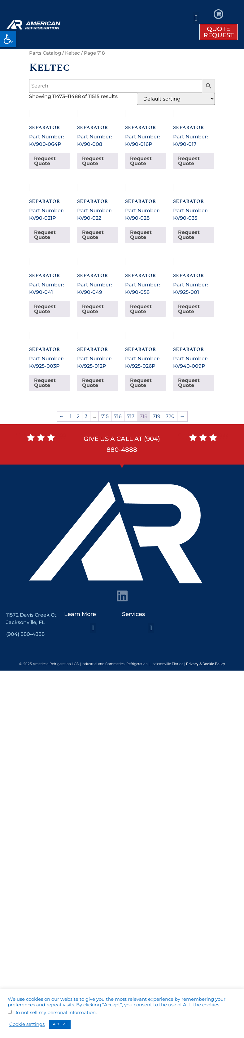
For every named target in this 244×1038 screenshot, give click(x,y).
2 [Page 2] (78, 416)
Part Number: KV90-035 (193, 202)
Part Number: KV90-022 (97, 202)
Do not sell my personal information (54, 1012)
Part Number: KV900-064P (49, 128)
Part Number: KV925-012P (97, 350)
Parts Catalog (45, 53)
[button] (8, 39)
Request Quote (45, 160)
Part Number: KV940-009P (193, 350)
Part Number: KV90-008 (97, 128)
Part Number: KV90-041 (49, 276)
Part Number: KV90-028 (145, 202)
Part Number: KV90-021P (49, 202)
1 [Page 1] (71, 416)
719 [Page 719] (156, 416)
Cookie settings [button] (27, 1024)
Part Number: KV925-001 (193, 276)
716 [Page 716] (118, 416)
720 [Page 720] (170, 416)
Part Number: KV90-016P (145, 128)
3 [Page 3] (86, 416)
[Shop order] (176, 99)
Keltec (72, 53)
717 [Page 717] (130, 416)
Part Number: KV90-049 (97, 276)
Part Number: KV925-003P (49, 350)
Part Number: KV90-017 (193, 128)
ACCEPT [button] (60, 1024)
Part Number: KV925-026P (145, 350)
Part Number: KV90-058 (145, 276)
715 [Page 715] (105, 416)
